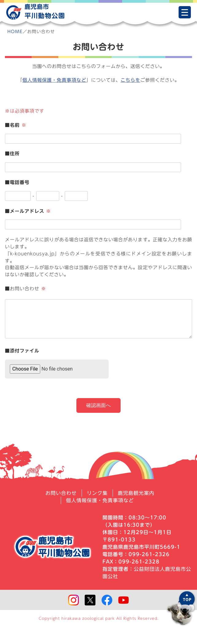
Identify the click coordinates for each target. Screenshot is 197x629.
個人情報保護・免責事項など (54, 80)
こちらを (130, 80)
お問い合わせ (61, 493)
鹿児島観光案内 (136, 493)
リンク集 (97, 493)
